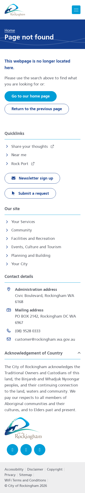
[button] (42, 352)
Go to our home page (31, 96)
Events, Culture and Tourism (36, 247)
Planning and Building (30, 255)
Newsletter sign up (35, 178)
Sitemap (25, 475)
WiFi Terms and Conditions (25, 480)
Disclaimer (35, 469)
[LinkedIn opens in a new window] (39, 449)
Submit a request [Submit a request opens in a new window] (33, 193)
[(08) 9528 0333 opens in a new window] (42, 331)
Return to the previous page (37, 109)
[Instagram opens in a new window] (26, 449)
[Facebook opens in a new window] (12, 449)
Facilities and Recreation (33, 238)
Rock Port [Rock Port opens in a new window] (20, 163)
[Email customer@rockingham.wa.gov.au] (42, 339)
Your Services (23, 221)
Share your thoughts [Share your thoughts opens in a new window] (30, 146)
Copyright (55, 469)
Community (21, 230)
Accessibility (14, 469)
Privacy (10, 475)
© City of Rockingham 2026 (26, 486)
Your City (19, 264)
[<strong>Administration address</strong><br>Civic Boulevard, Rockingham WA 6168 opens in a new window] (42, 296)
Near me (18, 155)
